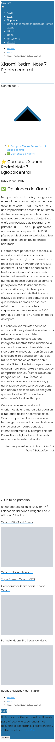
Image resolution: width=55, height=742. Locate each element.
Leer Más (29, 730)
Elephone (12, 20)
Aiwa (10, 12)
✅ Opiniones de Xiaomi (20, 153)
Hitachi (11, 31)
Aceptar (5, 737)
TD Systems (13, 38)
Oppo (10, 35)
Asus (9, 16)
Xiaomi (11, 42)
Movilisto (6, 3)
